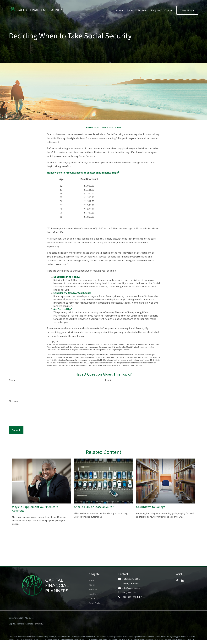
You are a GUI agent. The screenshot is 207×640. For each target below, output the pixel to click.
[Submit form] (16, 430)
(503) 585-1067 (129, 592)
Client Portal (94, 603)
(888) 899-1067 (129, 597)
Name (12, 380)
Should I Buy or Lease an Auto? (94, 507)
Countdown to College (150, 507)
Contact (92, 598)
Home (91, 580)
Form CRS (38, 623)
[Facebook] (177, 580)
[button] (119, 10)
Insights (92, 593)
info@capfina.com (131, 587)
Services (93, 589)
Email (108, 380)
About (91, 584)
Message (13, 401)
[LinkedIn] (182, 580)
